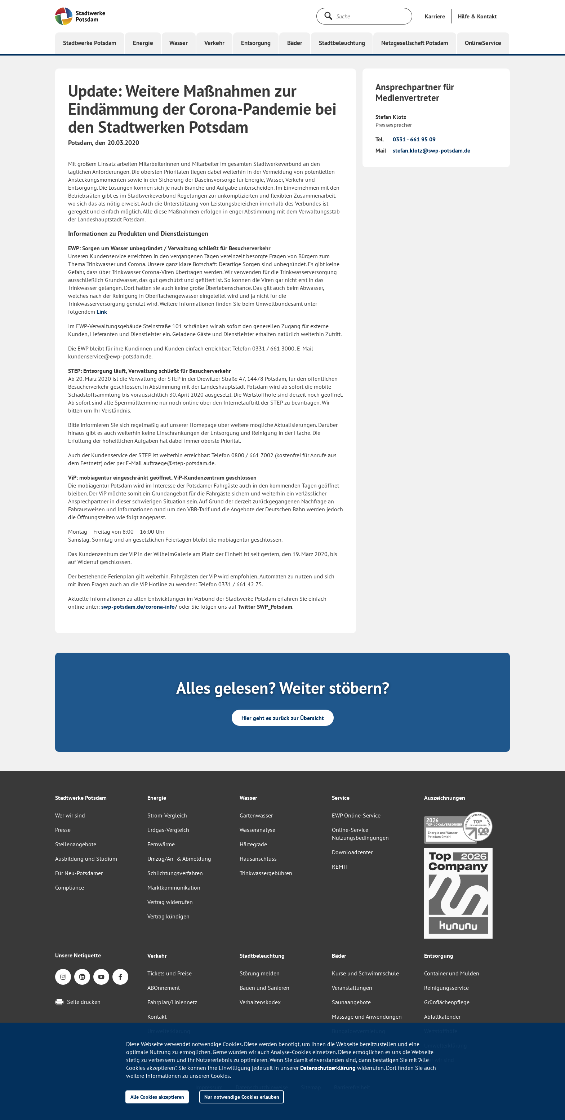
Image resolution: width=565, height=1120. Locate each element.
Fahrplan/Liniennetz (172, 1002)
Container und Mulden (451, 973)
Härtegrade (253, 844)
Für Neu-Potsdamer (79, 873)
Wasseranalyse (257, 829)
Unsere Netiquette (78, 955)
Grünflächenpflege (447, 1002)
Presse (63, 829)
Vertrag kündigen (168, 916)
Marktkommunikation (173, 887)
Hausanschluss (258, 858)
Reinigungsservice (446, 987)
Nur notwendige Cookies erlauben (241, 1096)
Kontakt (156, 1016)
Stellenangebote (75, 844)
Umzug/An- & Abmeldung (179, 858)
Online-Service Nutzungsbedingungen (360, 833)
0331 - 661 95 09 (414, 139)
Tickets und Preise (169, 973)
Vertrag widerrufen (170, 901)
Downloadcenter (352, 852)
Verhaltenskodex (260, 1002)
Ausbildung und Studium (86, 858)
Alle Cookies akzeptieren (157, 1096)
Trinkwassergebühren (266, 873)
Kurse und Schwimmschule (365, 973)
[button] (477, 16)
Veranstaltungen (352, 987)
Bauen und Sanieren (264, 987)
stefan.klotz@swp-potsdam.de (431, 150)
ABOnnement (163, 987)
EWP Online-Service (356, 815)
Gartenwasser (256, 815)
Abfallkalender (442, 1016)
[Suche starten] (328, 16)
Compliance (69, 887)
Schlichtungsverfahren (175, 873)
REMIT (340, 866)
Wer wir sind (70, 815)
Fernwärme (161, 844)
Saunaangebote (351, 1002)
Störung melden (260, 973)
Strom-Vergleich (167, 815)
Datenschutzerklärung (328, 1067)
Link (102, 311)
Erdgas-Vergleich (168, 829)
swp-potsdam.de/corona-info (138, 606)
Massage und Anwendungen (367, 1016)
